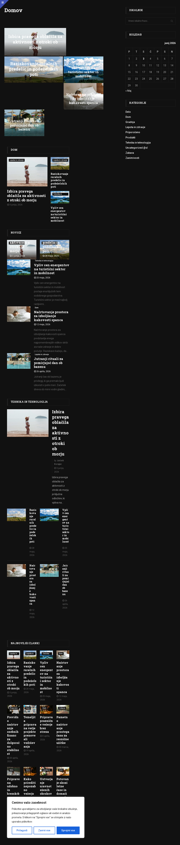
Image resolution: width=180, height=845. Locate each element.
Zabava (62, 656)
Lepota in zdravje (17, 105)
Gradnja (130, 122)
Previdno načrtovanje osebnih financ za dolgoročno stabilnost (13, 684)
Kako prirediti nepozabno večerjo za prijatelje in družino (30, 741)
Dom (14, 94)
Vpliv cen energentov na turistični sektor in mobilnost (23, 67)
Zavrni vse (44, 830)
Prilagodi (22, 830)
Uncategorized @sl (137, 147)
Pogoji (78, 840)
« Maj (128, 90)
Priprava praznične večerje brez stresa (46, 673)
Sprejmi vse (68, 830)
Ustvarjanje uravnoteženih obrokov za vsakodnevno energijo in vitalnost (46, 747)
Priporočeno (14, 656)
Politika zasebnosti (94, 840)
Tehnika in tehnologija (58, 139)
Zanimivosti (132, 158)
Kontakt (171, 816)
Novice (16, 176)
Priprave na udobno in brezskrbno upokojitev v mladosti (13, 743)
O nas (161, 816)
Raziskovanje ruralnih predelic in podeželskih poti (93, 40)
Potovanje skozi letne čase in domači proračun (62, 738)
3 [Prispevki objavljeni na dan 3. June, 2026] (143, 58)
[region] (45, 817)
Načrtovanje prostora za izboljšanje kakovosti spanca (63, 67)
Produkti (130, 137)
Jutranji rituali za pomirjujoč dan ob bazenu (102, 70)
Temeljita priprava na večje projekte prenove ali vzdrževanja (30, 680)
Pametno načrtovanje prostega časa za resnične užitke (62, 678)
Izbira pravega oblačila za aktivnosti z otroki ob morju (33, 40)
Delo (11, 718)
